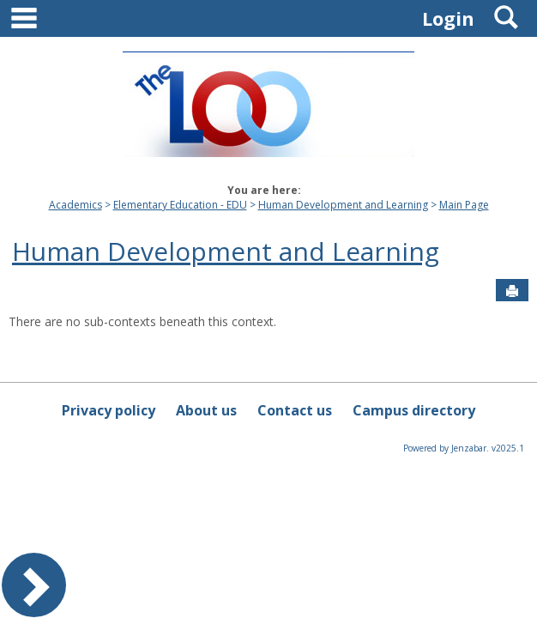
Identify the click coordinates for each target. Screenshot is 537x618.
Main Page (464, 204)
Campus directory (414, 410)
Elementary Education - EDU (180, 204)
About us (206, 410)
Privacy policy (108, 410)
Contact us (294, 410)
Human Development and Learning (343, 204)
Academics (75, 204)
